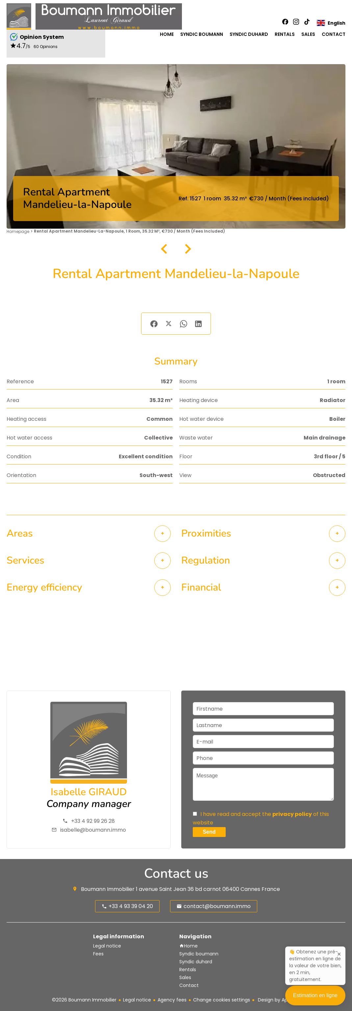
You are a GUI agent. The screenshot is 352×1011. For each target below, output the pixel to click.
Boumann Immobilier (108, 889)
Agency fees (172, 1000)
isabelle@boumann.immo (93, 830)
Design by (278, 1000)
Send (209, 832)
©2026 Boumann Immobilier (84, 1000)
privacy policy (292, 814)
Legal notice (137, 1000)
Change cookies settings (221, 1000)
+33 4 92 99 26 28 (93, 821)
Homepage (18, 231)
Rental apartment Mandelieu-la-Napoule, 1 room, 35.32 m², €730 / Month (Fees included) (129, 231)
